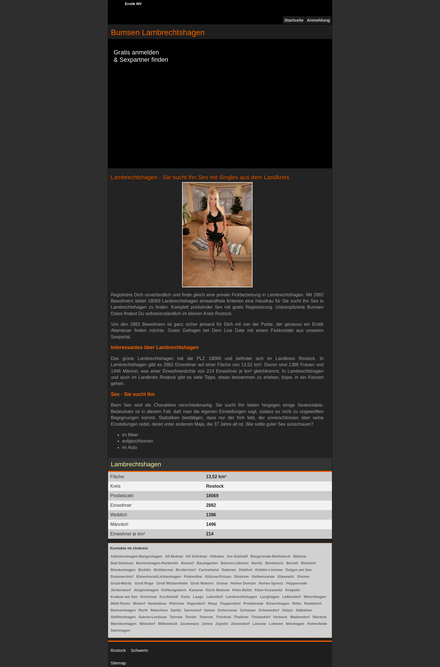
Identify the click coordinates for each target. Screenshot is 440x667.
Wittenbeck (167, 624)
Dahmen (229, 570)
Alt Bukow (174, 556)
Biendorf (308, 563)
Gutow (222, 583)
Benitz (256, 563)
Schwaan (248, 610)
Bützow (299, 556)
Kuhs (185, 597)
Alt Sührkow (196, 556)
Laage (198, 597)
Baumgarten (207, 563)
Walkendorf (300, 617)
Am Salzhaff (237, 556)
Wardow (320, 617)
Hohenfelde (317, 624)
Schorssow (227, 610)
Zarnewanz (189, 624)
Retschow (159, 610)
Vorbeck (280, 617)
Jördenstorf (121, 590)
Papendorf (196, 603)
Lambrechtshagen (241, 597)
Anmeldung (318, 20)
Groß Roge (144, 583)
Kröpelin (292, 590)
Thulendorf (260, 617)
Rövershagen (277, 603)
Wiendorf (147, 624)
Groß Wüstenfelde (172, 583)
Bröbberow (163, 570)
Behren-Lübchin (235, 563)
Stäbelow (304, 610)
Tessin (190, 617)
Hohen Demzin (243, 583)
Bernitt (292, 563)
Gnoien (303, 576)
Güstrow (241, 576)
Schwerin (139, 650)
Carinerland (209, 570)
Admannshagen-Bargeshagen (136, 556)
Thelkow (241, 617)
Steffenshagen (123, 617)
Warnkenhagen (124, 624)
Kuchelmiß (169, 597)
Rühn (296, 603)
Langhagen (269, 597)
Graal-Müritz (121, 583)
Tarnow (176, 617)
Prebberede (253, 603)
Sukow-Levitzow (153, 617)
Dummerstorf (122, 576)
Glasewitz (286, 576)
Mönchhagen (315, 597)
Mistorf (139, 603)
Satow (209, 610)
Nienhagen (295, 624)
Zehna (207, 624)
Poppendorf (230, 603)
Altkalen (217, 556)
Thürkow (223, 617)
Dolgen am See (298, 570)
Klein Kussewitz (269, 590)
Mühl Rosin (120, 603)
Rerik (143, 610)
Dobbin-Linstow (269, 570)
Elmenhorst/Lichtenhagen (158, 576)
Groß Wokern (202, 583)
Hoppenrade (296, 583)
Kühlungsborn (173, 590)
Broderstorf (186, 570)
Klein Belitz (242, 590)
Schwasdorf (268, 610)
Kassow (196, 590)
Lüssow (259, 624)
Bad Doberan (122, 563)
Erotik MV (133, 4)
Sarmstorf (192, 610)
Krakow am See (124, 597)
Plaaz (212, 603)
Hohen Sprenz (271, 583)
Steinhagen (120, 630)
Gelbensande (263, 576)
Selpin (287, 610)
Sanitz (176, 610)
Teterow (206, 617)
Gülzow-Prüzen (218, 576)
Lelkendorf (291, 597)
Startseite (293, 20)
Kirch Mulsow (218, 590)
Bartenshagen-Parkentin (157, 563)
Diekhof (245, 570)
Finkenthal (193, 576)
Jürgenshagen (146, 590)
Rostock (118, 650)
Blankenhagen (123, 570)
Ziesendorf (240, 624)
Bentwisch (274, 563)
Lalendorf (214, 597)
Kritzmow (148, 597)
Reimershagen (123, 610)
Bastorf (187, 563)
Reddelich (313, 603)
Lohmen (276, 624)
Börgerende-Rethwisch (270, 556)
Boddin (144, 570)
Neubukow (157, 603)
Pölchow (176, 603)
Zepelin (222, 624)
